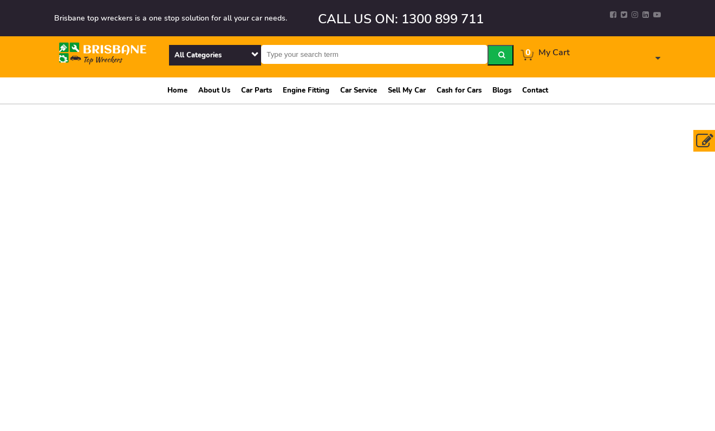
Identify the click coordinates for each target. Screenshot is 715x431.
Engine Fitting (306, 90)
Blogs (501, 90)
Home (177, 90)
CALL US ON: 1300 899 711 (401, 19)
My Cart (554, 52)
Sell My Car (407, 90)
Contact (535, 90)
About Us (214, 90)
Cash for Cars (459, 90)
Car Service (358, 90)
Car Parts (256, 90)
